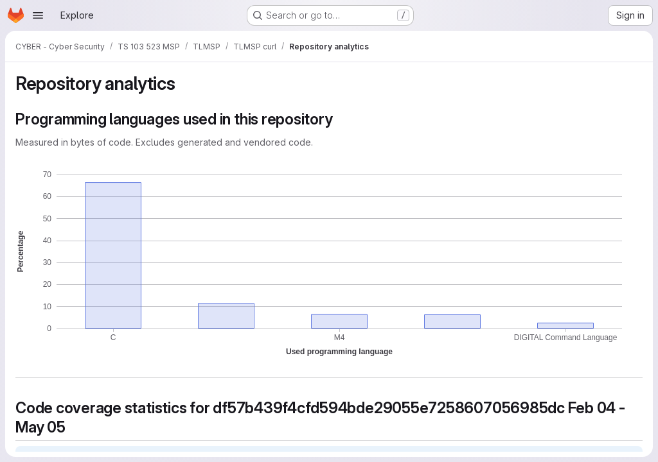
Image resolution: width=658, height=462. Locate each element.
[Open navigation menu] (38, 15)
